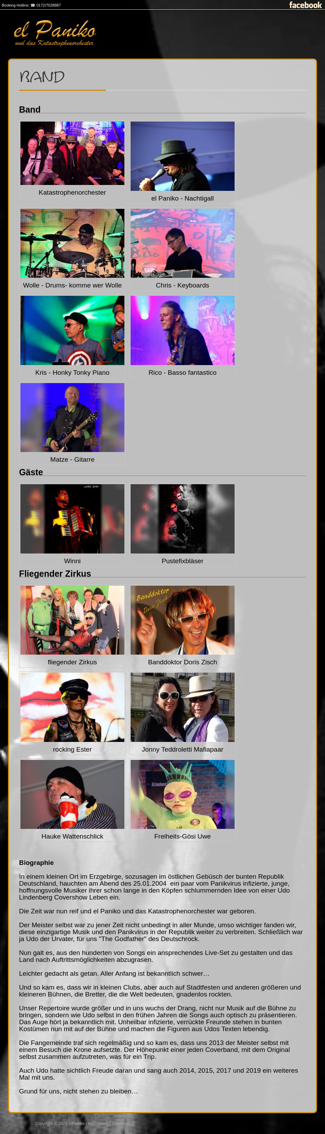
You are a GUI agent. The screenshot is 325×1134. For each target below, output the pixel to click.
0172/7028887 (48, 5)
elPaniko (77, 1123)
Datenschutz (123, 1123)
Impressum (98, 1123)
